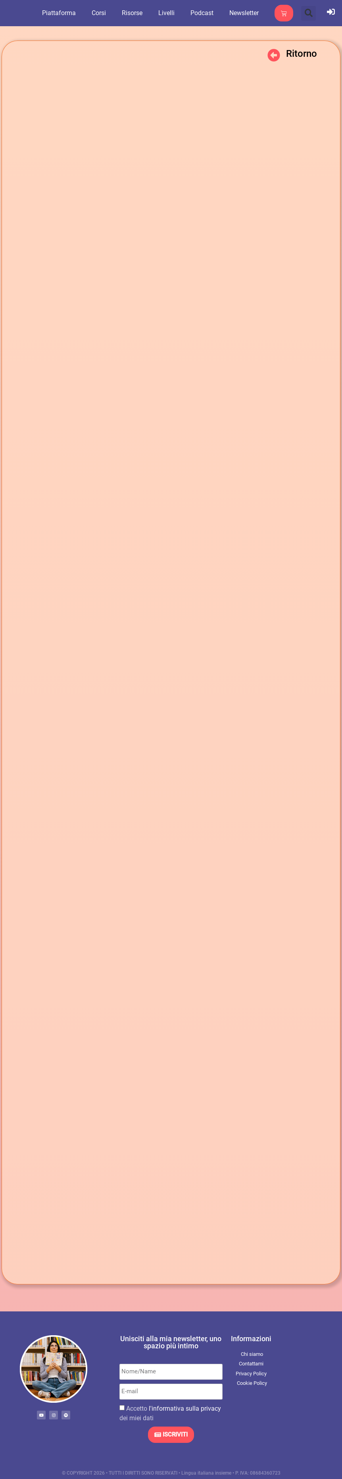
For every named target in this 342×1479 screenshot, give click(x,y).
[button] (308, 13)
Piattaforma (62, 13)
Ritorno (301, 53)
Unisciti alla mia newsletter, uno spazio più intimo (170, 1342)
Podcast (205, 13)
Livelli (169, 13)
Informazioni (251, 1338)
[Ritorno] (273, 55)
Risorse (135, 13)
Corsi (102, 13)
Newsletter (247, 13)
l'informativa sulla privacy (185, 1408)
